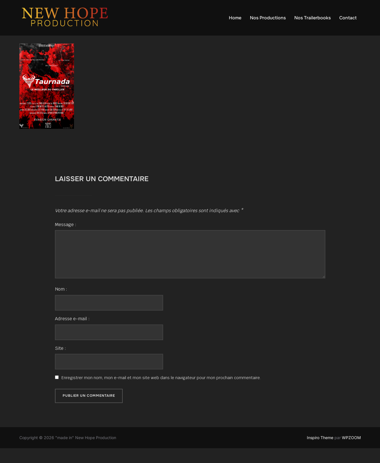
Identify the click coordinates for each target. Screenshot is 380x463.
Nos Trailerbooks (312, 18)
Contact (348, 18)
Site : (60, 363)
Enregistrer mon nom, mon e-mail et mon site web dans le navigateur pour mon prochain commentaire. (161, 392)
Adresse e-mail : (72, 333)
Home (235, 18)
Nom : (61, 304)
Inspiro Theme (320, 452)
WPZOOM (351, 452)
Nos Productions (268, 18)
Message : (65, 239)
